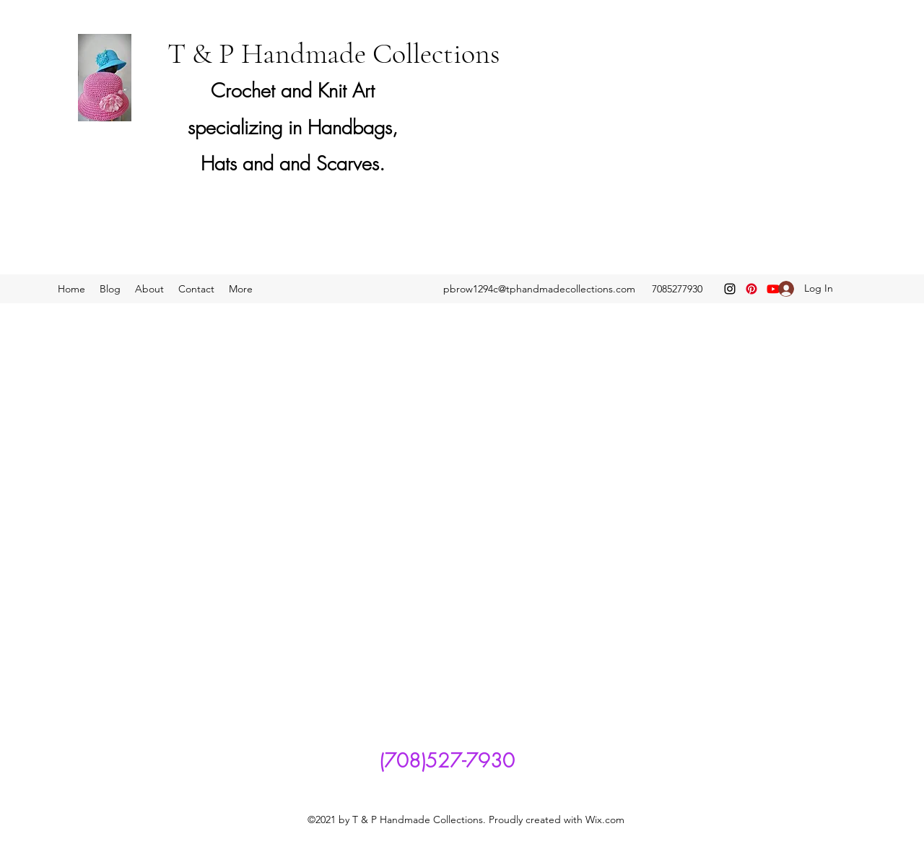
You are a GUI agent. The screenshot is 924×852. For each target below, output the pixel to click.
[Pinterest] (751, 289)
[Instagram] (730, 289)
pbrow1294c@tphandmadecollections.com (539, 288)
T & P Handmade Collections (333, 53)
